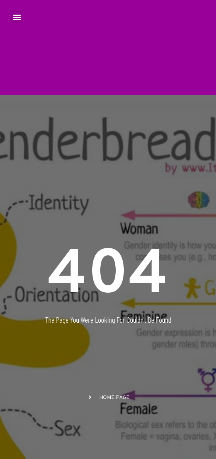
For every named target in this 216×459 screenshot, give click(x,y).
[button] (16, 16)
